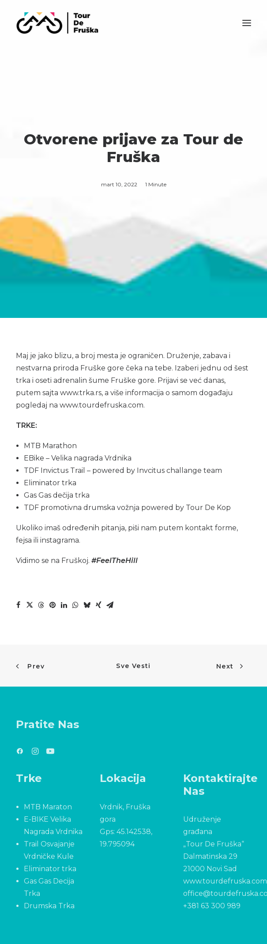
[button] (246, 23)
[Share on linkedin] (64, 605)
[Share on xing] (98, 605)
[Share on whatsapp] (75, 605)
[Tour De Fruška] (57, 23)
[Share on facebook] (18, 605)
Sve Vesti (133, 666)
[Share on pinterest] (52, 605)
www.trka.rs (81, 393)
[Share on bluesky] (87, 605)
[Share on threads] (41, 605)
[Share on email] (110, 605)
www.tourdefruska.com (101, 405)
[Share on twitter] (29, 605)
